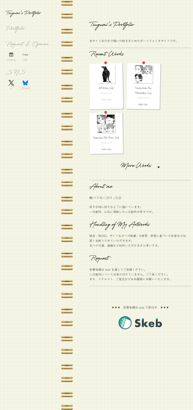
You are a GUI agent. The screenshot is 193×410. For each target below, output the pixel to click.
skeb (25, 60)
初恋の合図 (106, 149)
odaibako (11, 60)
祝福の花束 (143, 104)
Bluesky (25, 88)
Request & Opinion (27, 44)
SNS (15, 72)
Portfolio (15, 29)
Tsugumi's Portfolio (23, 13)
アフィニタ (106, 99)
